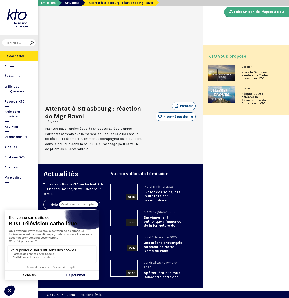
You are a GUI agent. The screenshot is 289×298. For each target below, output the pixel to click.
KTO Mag (11, 127)
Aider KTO (12, 147)
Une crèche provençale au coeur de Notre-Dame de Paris (163, 247)
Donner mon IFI (16, 137)
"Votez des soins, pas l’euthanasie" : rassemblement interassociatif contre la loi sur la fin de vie (162, 200)
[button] (184, 106)
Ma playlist (13, 177)
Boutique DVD (15, 157)
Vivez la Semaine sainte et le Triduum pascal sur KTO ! (257, 75)
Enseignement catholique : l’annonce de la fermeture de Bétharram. (162, 223)
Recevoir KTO (15, 101)
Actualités (72, 3)
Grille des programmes (14, 89)
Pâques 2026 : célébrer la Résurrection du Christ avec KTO (254, 98)
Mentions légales (92, 294)
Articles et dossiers (12, 114)
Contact (72, 294)
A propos (11, 167)
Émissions (12, 76)
